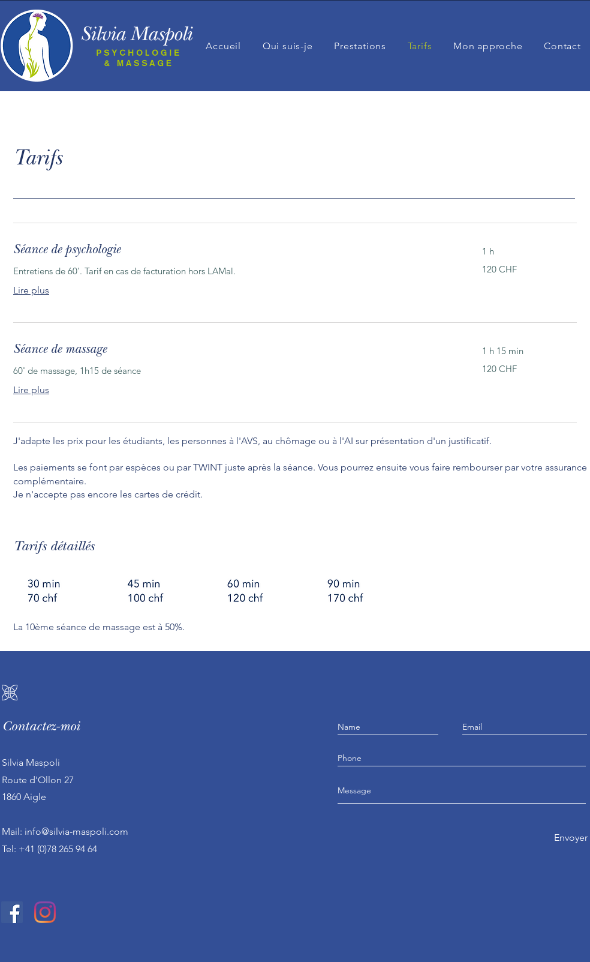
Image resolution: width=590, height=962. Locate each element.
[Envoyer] (570, 838)
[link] (233, 251)
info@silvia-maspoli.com (76, 831)
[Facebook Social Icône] (12, 912)
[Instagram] (45, 912)
